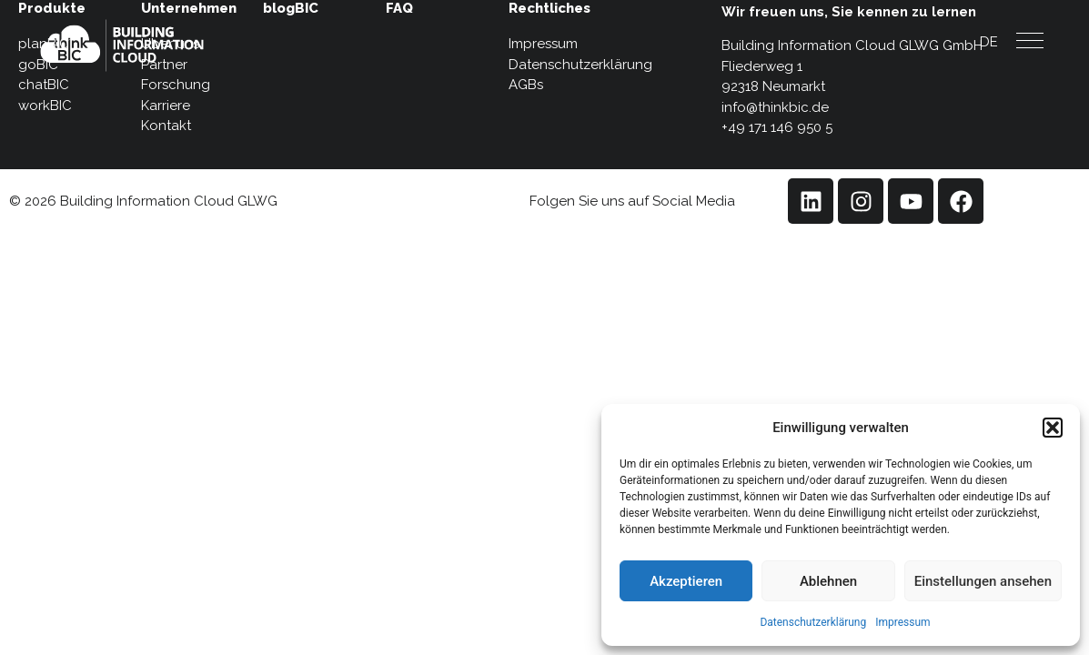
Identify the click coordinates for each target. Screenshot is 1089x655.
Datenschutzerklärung (813, 622)
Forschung (175, 84)
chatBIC (43, 84)
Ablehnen (828, 581)
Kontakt (166, 125)
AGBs (526, 84)
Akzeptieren (686, 581)
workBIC (45, 105)
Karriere (165, 105)
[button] (1053, 427)
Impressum (902, 622)
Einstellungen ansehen (983, 581)
